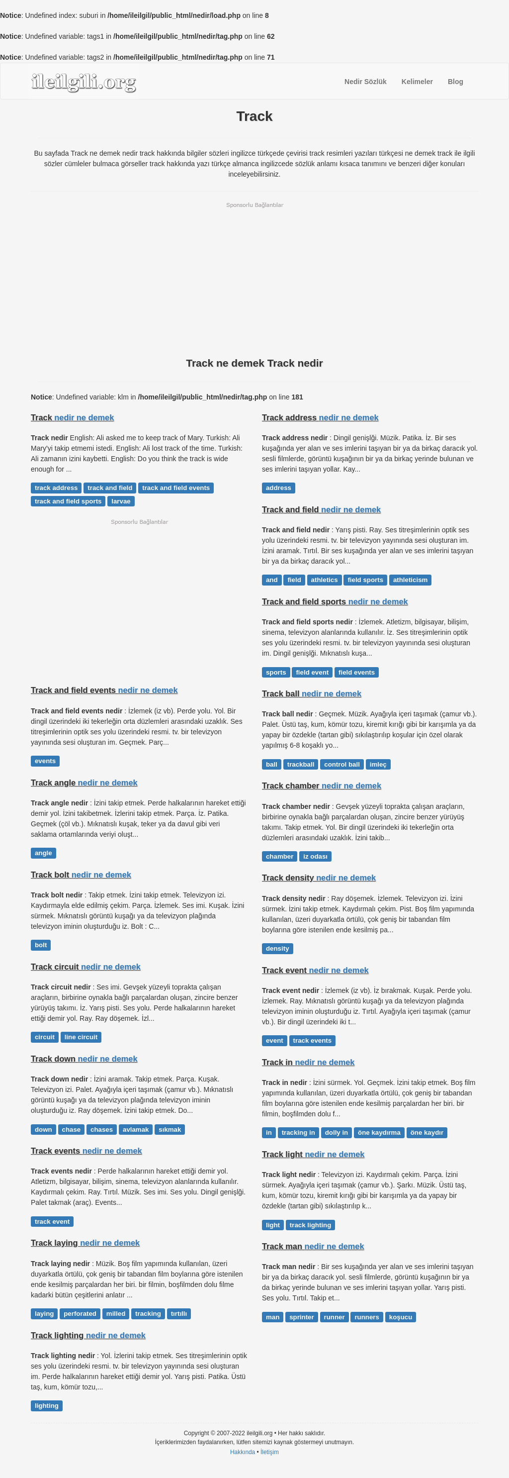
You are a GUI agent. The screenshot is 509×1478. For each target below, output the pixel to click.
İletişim (269, 1452)
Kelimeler (417, 82)
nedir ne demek (84, 417)
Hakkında (242, 1452)
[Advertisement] (254, 278)
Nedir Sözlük (365, 82)
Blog (455, 82)
